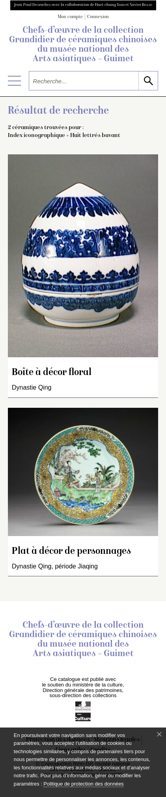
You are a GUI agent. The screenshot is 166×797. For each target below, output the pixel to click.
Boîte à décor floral (51, 373)
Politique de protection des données (83, 784)
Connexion (98, 17)
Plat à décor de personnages (71, 552)
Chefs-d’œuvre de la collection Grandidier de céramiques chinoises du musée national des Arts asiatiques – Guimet (83, 45)
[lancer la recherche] (148, 80)
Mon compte (70, 17)
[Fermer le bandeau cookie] (159, 734)
